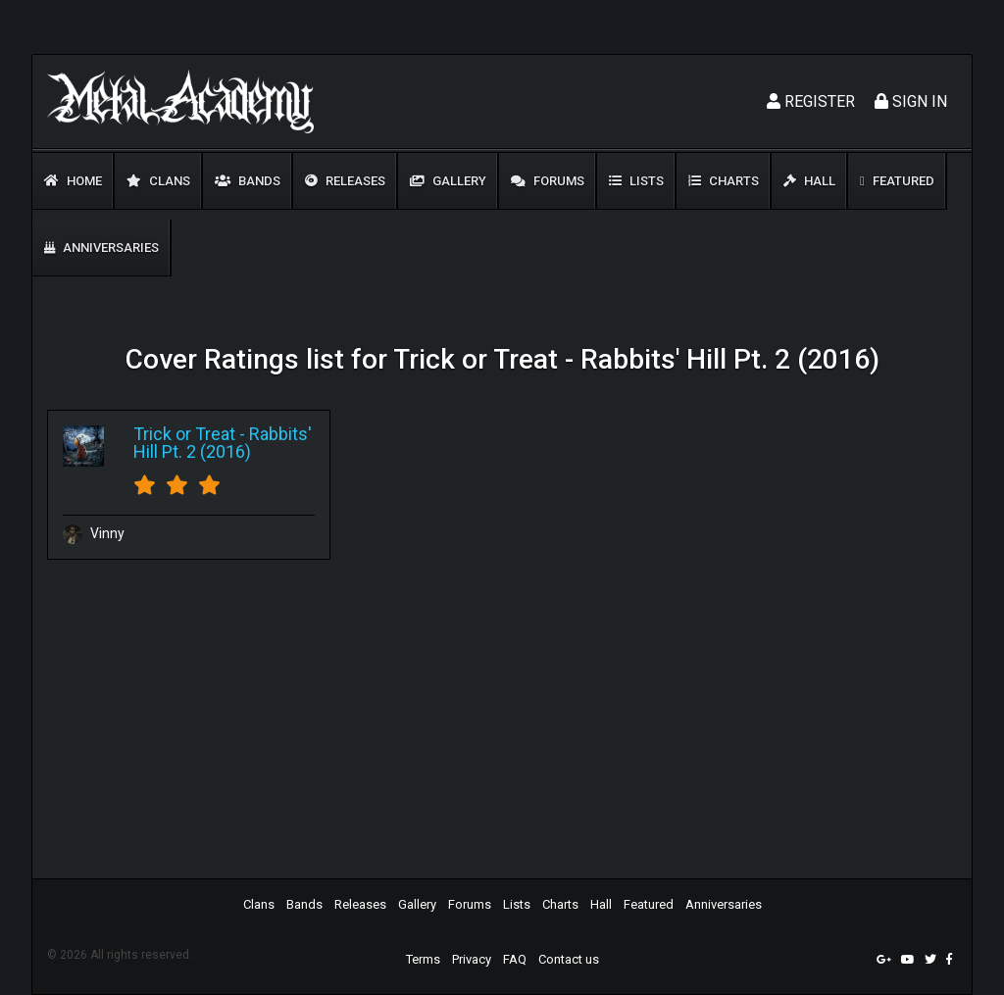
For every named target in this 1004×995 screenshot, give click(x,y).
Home (73, 181)
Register (811, 101)
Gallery (448, 181)
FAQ (515, 959)
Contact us (568, 959)
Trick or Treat (184, 433)
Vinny (94, 533)
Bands (247, 181)
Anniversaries (101, 247)
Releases (345, 181)
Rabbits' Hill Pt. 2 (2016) (222, 442)
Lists (636, 181)
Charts (723, 181)
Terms (423, 959)
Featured (897, 181)
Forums (547, 181)
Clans (158, 181)
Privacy (471, 959)
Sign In (911, 101)
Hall (809, 181)
